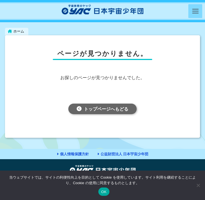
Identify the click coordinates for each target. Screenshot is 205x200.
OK (103, 192)
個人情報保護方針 (74, 154)
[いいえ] (198, 185)
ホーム (18, 31)
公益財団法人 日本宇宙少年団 (125, 154)
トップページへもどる (106, 109)
